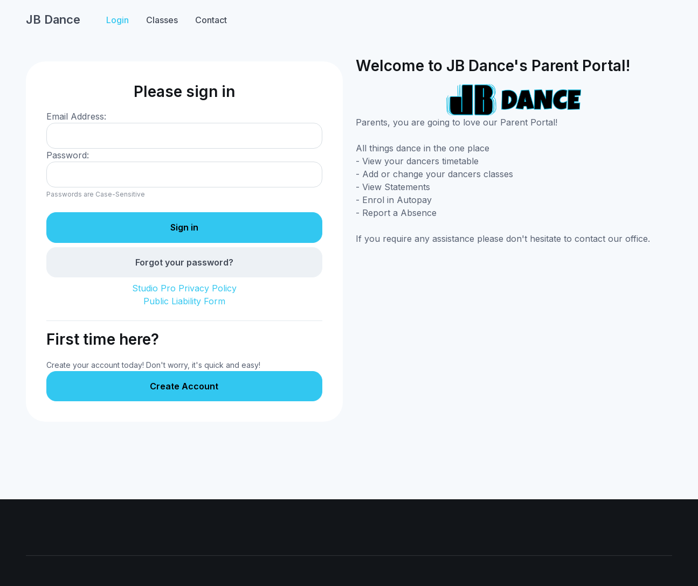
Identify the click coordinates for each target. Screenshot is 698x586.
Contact (211, 20)
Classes (162, 20)
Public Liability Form (184, 301)
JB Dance (53, 19)
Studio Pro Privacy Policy (184, 288)
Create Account (184, 386)
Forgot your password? (184, 262)
